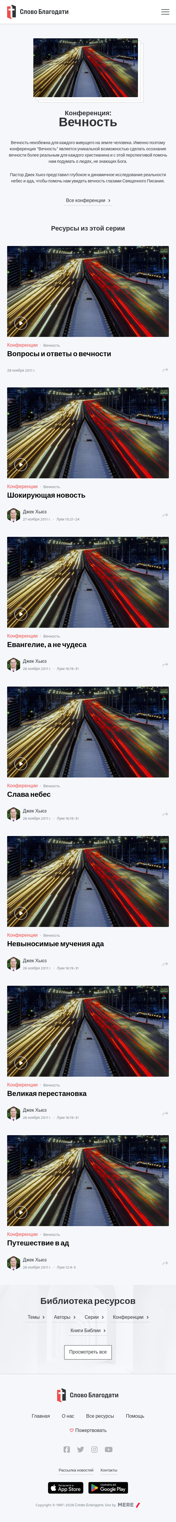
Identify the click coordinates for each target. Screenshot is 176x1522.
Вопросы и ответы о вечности (59, 354)
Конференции (22, 345)
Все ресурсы (100, 1416)
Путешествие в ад (38, 1243)
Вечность (51, 345)
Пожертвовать (87, 1430)
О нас (68, 1416)
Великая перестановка (47, 1094)
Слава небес (29, 795)
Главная (41, 1416)
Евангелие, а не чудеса (47, 645)
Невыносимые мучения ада (55, 944)
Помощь (135, 1416)
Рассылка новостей (76, 1470)
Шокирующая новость (46, 495)
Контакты (108, 1470)
